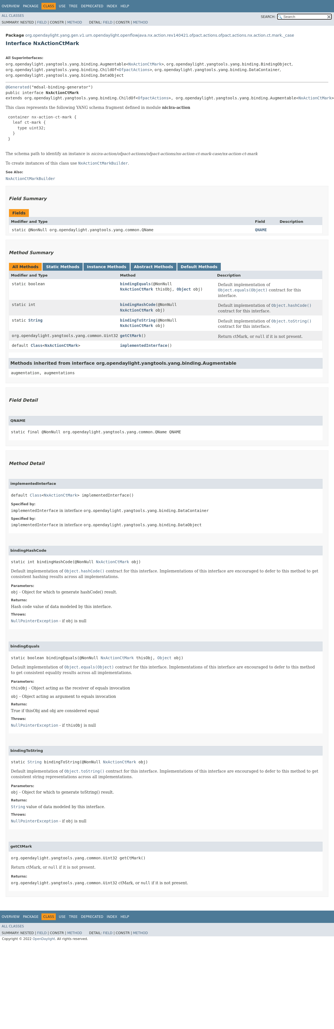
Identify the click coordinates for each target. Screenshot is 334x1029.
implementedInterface (143, 345)
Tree (73, 6)
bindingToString (137, 320)
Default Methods (199, 267)
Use (62, 6)
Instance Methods (106, 267)
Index (112, 6)
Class (36, 345)
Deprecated (92, 6)
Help (124, 6)
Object (184, 289)
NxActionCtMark (144, 64)
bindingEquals (135, 284)
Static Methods (62, 267)
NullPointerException (34, 621)
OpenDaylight (44, 939)
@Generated (17, 87)
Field (42, 22)
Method (74, 22)
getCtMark (130, 335)
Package (30, 6)
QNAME (261, 230)
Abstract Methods (153, 267)
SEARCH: (268, 17)
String (35, 320)
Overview (11, 6)
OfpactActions (134, 69)
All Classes (13, 16)
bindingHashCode (137, 304)
